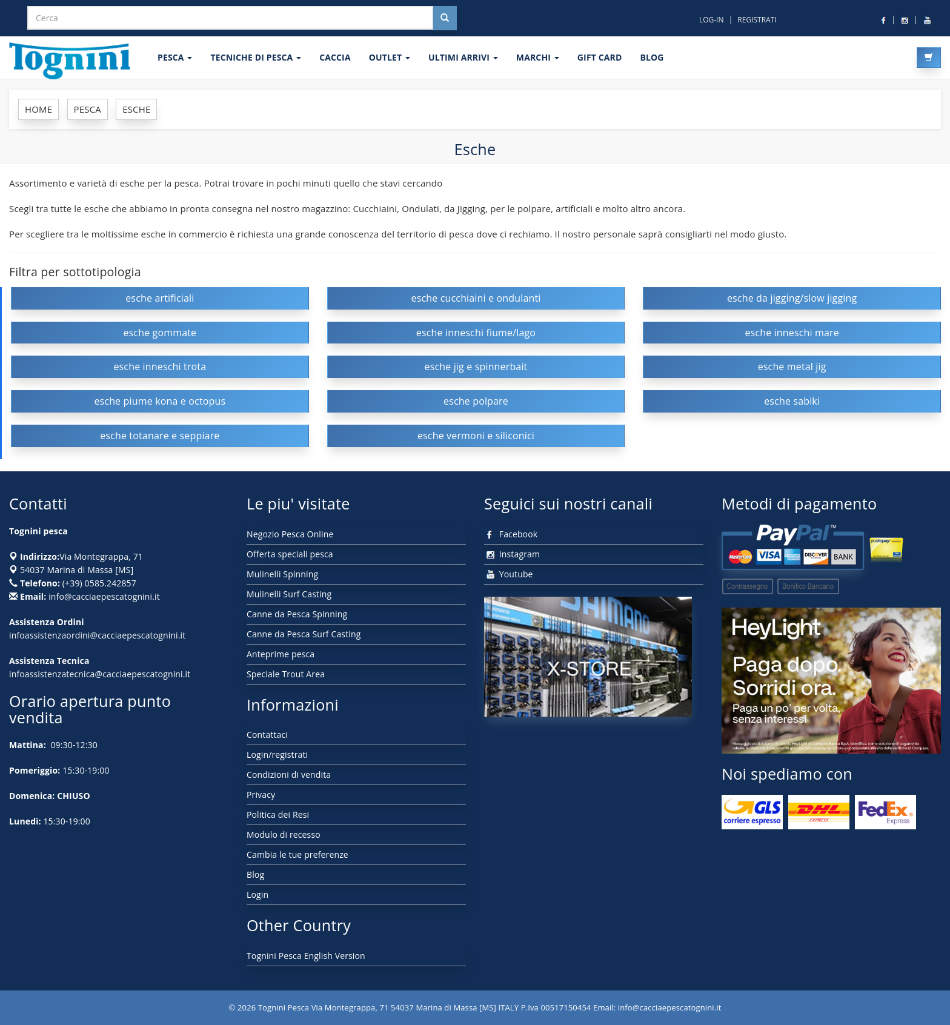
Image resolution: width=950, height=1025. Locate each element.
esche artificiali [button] (159, 298)
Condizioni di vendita (289, 774)
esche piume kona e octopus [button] (159, 401)
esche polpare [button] (475, 401)
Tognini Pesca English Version (306, 955)
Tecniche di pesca (255, 57)
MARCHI (537, 57)
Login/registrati (277, 754)
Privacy (261, 794)
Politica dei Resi (278, 814)
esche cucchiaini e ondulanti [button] (476, 298)
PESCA (175, 57)
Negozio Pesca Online (290, 534)
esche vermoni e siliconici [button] (475, 435)
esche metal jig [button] (792, 366)
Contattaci (267, 734)
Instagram (512, 554)
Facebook (510, 534)
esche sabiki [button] (792, 401)
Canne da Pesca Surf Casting (303, 634)
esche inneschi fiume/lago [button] (476, 332)
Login (257, 894)
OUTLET (389, 57)
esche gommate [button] (159, 332)
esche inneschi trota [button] (159, 366)
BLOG (651, 57)
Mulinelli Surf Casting (289, 594)
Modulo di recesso (284, 834)
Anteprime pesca (280, 654)
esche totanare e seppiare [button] (159, 435)
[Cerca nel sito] (445, 18)
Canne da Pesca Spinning (297, 614)
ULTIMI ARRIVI (463, 57)
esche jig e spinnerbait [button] (475, 366)
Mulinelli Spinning (282, 574)
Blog (255, 874)
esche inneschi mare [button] (792, 332)
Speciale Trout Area (286, 674)
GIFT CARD (599, 57)
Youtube (508, 574)
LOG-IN (711, 20)
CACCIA (335, 57)
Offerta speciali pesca (290, 554)
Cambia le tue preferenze (297, 854)
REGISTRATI (756, 20)
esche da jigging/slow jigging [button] (792, 298)
